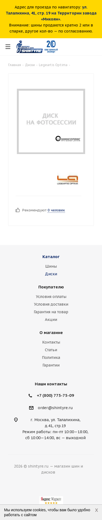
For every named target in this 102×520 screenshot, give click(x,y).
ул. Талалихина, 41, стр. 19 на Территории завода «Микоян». (51, 13)
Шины (51, 266)
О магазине (51, 332)
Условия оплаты (51, 296)
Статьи (51, 349)
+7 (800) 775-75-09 (55, 395)
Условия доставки (51, 304)
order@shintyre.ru (55, 407)
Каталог (51, 256)
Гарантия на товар (51, 311)
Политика (51, 357)
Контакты (51, 342)
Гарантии (51, 365)
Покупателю (51, 286)
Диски (51, 273)
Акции (51, 319)
